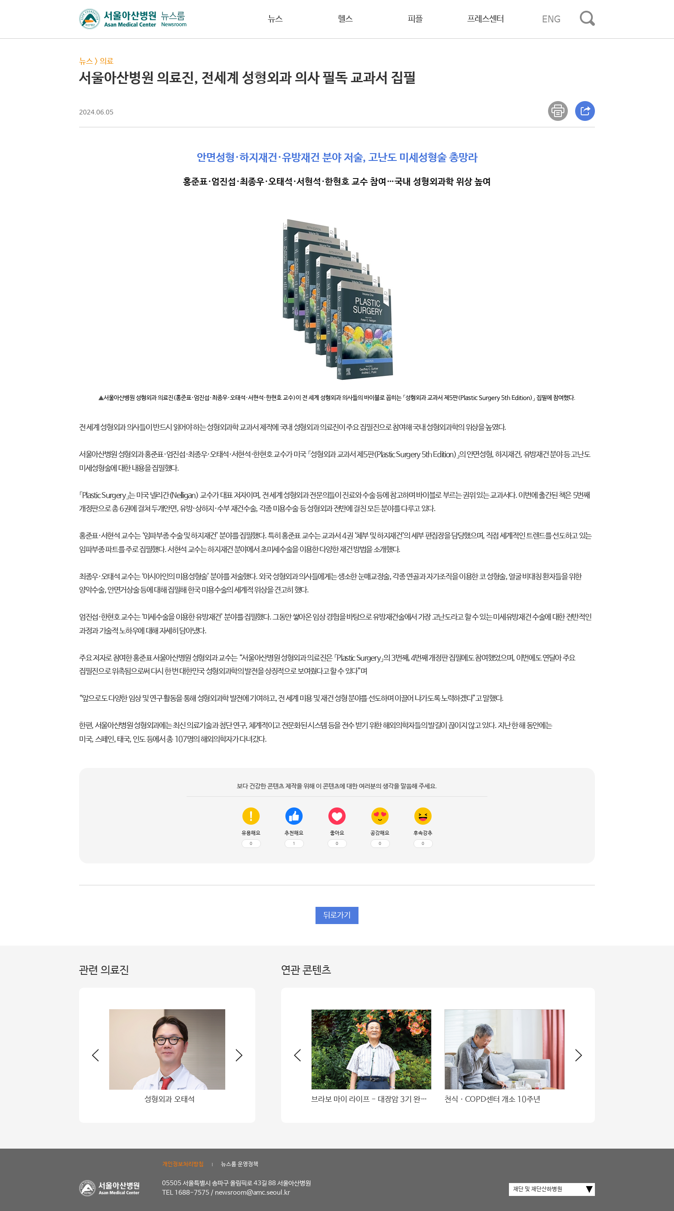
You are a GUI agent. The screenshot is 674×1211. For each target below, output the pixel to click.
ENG (551, 19)
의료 (106, 61)
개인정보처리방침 (183, 1164)
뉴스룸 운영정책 (239, 1164)
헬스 (345, 19)
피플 (415, 19)
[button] (233, 1058)
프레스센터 (485, 19)
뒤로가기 (337, 915)
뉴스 (275, 19)
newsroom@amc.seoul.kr (252, 1192)
